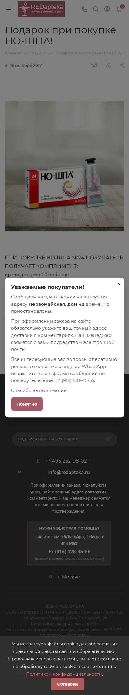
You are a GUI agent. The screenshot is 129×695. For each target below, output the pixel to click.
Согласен (67, 684)
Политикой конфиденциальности (64, 674)
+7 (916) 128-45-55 (74, 380)
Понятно (26, 404)
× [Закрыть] (119, 284)
